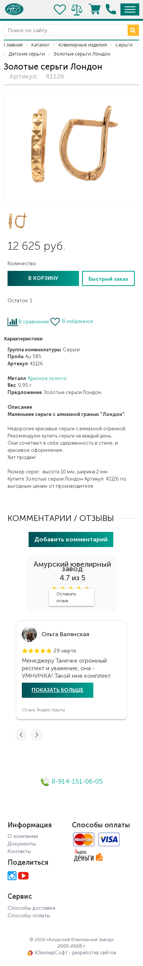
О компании (23, 836)
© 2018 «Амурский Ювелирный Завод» (71, 939)
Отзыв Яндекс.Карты (43, 710)
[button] (25, 651)
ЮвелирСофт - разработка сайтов (71, 953)
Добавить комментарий (71, 539)
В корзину (43, 278)
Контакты (19, 851)
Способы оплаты (29, 915)
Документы (22, 844)
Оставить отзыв (66, 597)
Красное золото (47, 378)
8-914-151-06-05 (71, 781)
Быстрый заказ (108, 279)
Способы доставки (31, 908)
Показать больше (58, 690)
